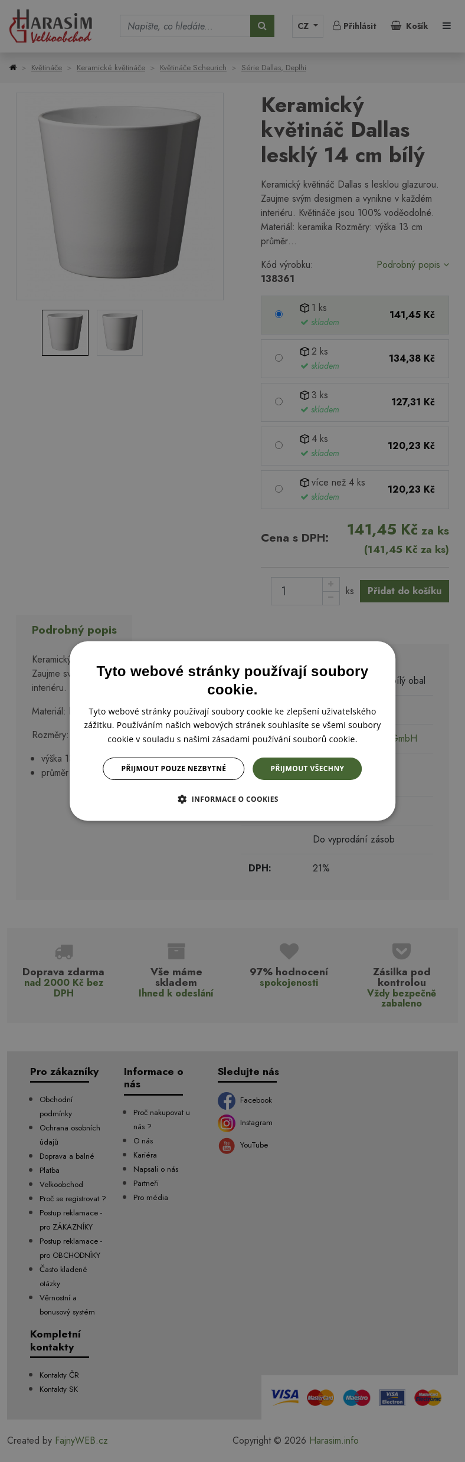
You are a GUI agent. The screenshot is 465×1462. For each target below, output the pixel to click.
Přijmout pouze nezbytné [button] (174, 768)
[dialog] (232, 731)
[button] (232, 799)
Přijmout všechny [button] (307, 768)
